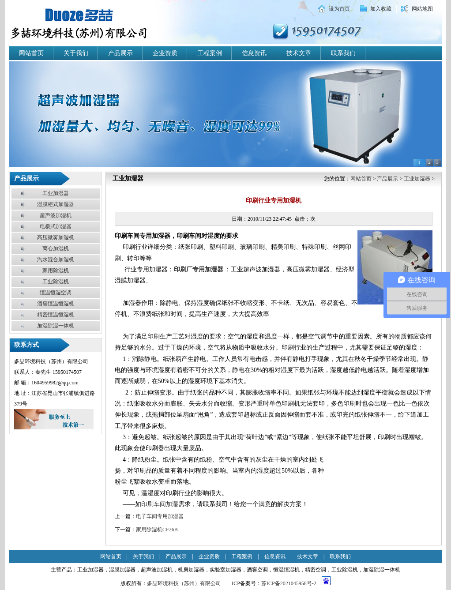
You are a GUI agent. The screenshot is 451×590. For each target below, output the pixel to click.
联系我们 (343, 53)
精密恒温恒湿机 (55, 315)
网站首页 (31, 53)
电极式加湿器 (55, 226)
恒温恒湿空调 (55, 292)
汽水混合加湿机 (55, 259)
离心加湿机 (55, 248)
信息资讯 (254, 53)
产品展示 (120, 53)
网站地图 (422, 9)
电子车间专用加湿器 (160, 516)
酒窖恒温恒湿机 (55, 304)
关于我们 (76, 53)
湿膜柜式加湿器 (55, 204)
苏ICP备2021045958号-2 (288, 583)
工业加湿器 (55, 193)
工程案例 (209, 53)
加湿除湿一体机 (55, 326)
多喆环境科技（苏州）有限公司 (184, 583)
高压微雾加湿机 (55, 237)
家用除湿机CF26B (157, 529)
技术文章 (298, 53)
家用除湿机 (55, 270)
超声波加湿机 (55, 215)
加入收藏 (380, 9)
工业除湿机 (55, 281)
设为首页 (339, 9)
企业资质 (165, 53)
